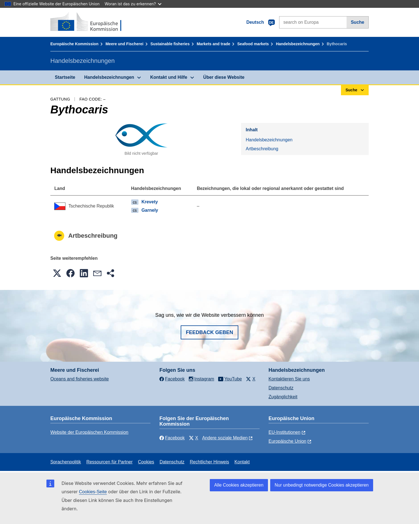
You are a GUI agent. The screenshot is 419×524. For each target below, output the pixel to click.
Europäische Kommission (74, 44)
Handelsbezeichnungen (297, 44)
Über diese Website (223, 77)
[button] (57, 273)
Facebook (172, 437)
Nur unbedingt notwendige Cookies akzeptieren (322, 485)
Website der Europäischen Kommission (89, 432)
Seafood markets (253, 44)
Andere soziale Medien (225, 437)
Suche (357, 22)
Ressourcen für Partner (109, 461)
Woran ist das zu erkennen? (133, 3)
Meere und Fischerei (124, 44)
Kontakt (241, 461)
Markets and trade (213, 44)
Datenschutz (281, 387)
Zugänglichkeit (283, 396)
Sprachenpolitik (65, 461)
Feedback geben (209, 332)
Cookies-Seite (93, 491)
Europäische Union (287, 441)
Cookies (146, 461)
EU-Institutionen (284, 432)
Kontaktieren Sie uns (289, 379)
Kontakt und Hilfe (168, 77)
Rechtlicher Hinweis (209, 461)
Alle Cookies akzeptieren (238, 485)
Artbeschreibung (262, 148)
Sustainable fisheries (170, 44)
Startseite (65, 77)
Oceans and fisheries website (79, 379)
